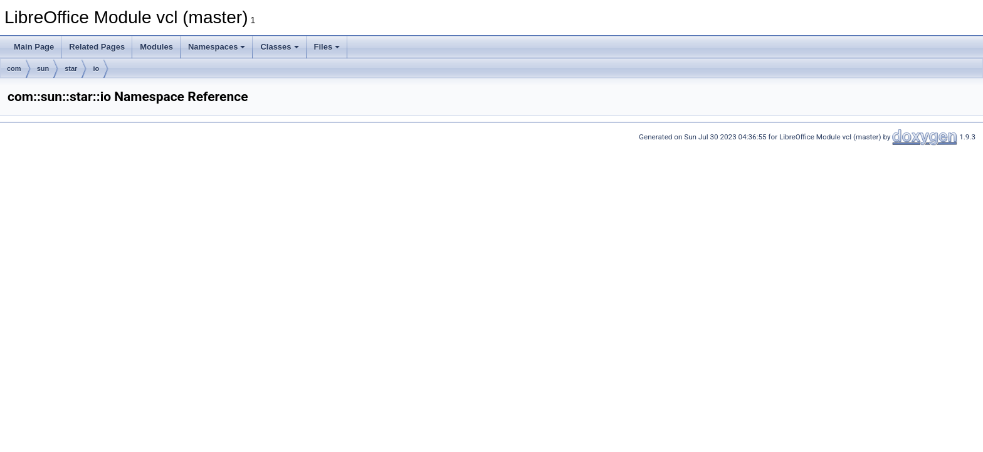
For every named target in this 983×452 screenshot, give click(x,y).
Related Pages (97, 46)
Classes (279, 46)
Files (327, 46)
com (14, 68)
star (71, 68)
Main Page (34, 46)
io (96, 68)
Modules (156, 46)
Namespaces (217, 46)
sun (43, 68)
